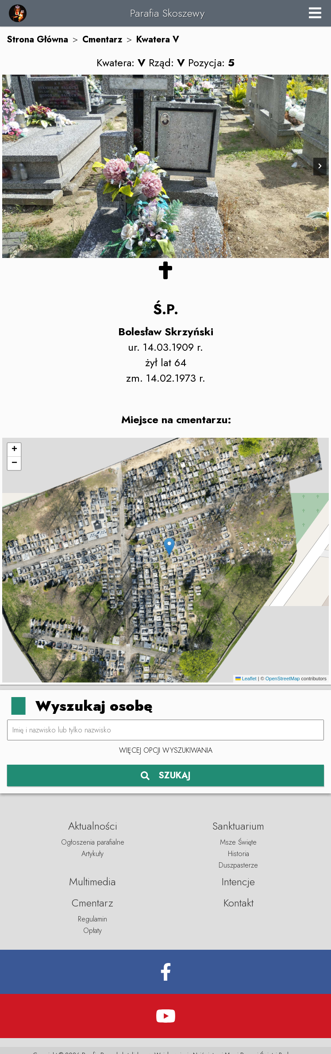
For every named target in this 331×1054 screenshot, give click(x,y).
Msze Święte (238, 842)
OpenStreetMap (283, 678)
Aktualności (92, 826)
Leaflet (246, 678)
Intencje (238, 881)
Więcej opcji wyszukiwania (165, 750)
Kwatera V (157, 39)
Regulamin (92, 919)
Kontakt (238, 902)
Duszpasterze (238, 865)
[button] (169, 547)
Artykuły (92, 854)
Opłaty (92, 930)
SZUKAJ (166, 775)
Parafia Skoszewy (167, 13)
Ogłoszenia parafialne (92, 842)
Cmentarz (102, 39)
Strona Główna (37, 39)
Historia (238, 854)
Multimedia (92, 881)
